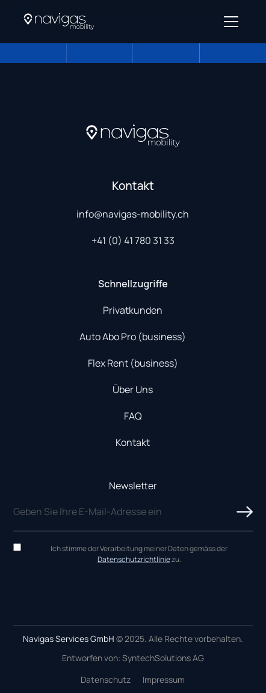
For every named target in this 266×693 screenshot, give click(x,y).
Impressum (164, 679)
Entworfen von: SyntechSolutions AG (133, 658)
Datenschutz (106, 679)
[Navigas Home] (59, 21)
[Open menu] (231, 22)
